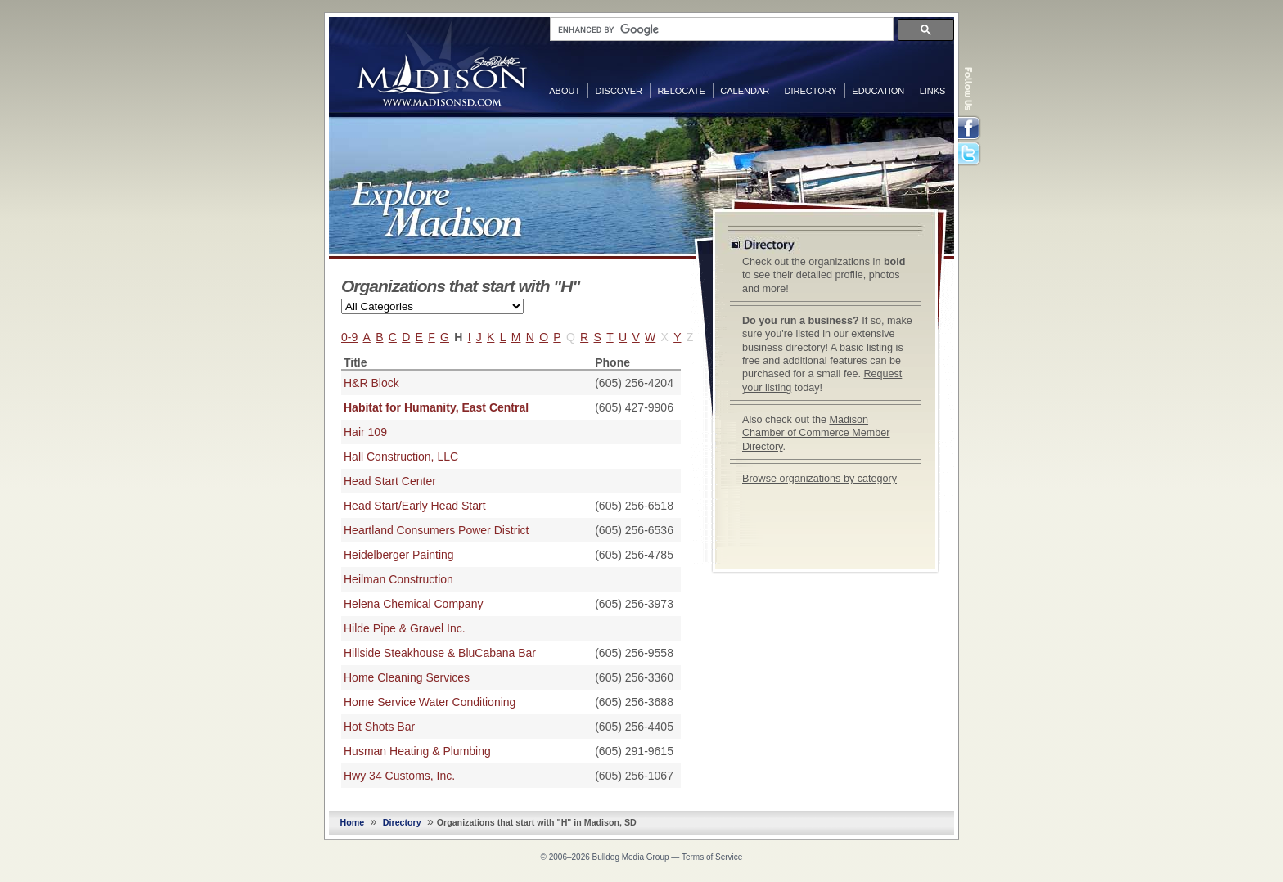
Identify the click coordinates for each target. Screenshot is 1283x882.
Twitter (970, 155)
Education (878, 91)
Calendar (744, 91)
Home (352, 822)
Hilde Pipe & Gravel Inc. (405, 628)
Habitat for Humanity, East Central (436, 407)
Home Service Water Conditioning (429, 702)
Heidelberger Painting (399, 554)
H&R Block (371, 382)
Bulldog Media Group (630, 857)
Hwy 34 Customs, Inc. (399, 775)
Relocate (681, 91)
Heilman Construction (398, 579)
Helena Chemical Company (413, 603)
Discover (619, 91)
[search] (720, 29)
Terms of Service (712, 857)
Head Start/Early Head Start (415, 505)
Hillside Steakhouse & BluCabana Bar (440, 652)
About (564, 91)
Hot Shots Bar (379, 726)
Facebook (970, 128)
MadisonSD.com (441, 63)
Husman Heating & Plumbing (417, 751)
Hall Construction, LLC (401, 456)
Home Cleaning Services (407, 677)
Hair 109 (365, 432)
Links (933, 91)
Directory (811, 91)
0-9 (349, 337)
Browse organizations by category (819, 478)
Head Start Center (390, 481)
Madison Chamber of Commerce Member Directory (816, 433)
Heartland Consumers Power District (436, 530)
